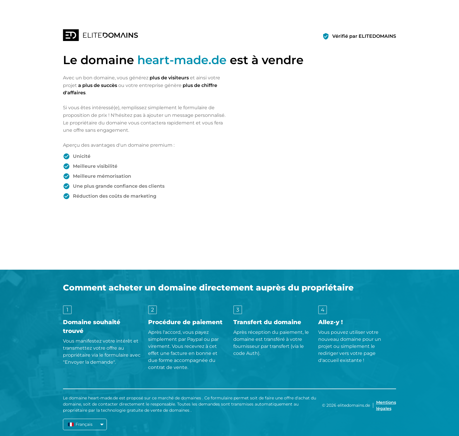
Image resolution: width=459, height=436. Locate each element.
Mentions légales (386, 405)
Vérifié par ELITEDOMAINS (364, 36)
